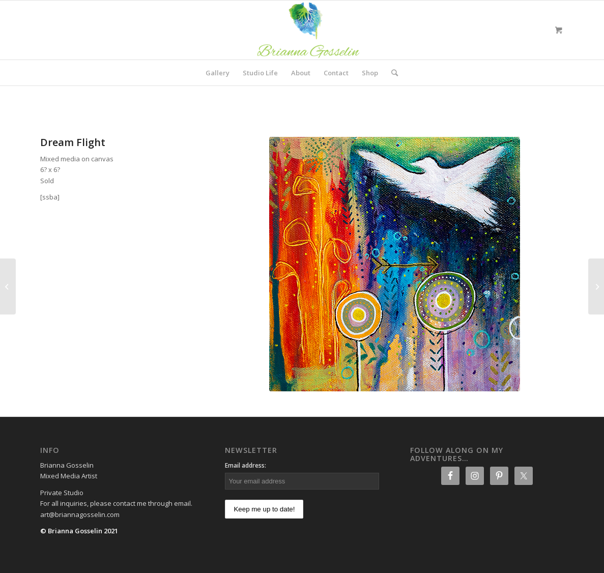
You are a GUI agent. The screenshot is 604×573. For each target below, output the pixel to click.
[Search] (391, 72)
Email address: (245, 465)
